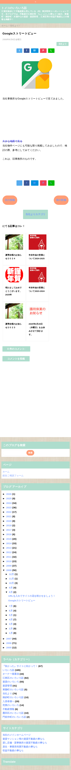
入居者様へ (8, 701)
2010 (9, 561)
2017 (9, 530)
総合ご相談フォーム (13, 475)
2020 (9, 521)
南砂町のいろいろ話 (13, 697)
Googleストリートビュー (21, 600)
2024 (9, 503)
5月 (11, 615)
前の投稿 (61, 200)
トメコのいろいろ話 (14, 7)
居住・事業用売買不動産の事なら (20, 746)
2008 (9, 570)
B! (34, 50)
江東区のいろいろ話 (13, 678)
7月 (11, 606)
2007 (9, 638)
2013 (9, 547)
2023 (9, 507)
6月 (11, 610)
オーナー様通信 (11, 674)
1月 (11, 633)
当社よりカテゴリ (35, 214)
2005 (9, 647)
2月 (11, 628)
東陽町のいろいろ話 (13, 689)
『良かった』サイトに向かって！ (20, 666)
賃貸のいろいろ (11, 681)
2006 (9, 643)
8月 (11, 592)
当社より (62, 44)
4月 (11, 619)
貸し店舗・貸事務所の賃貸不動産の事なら (25, 742)
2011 (9, 557)
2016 (9, 534)
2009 (9, 565)
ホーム (6, 471)
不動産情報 (8, 709)
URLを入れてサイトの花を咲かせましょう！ (31, 596)
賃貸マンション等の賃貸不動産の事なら (24, 739)
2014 (9, 543)
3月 (11, 624)
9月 (11, 587)
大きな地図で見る (12, 141)
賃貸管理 (7, 685)
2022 (9, 512)
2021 (9, 516)
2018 (9, 525)
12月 (12, 574)
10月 (12, 583)
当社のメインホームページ (17, 735)
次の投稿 (10, 200)
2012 (9, 552)
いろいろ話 (8, 670)
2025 (9, 498)
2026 (9, 494)
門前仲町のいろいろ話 (14, 717)
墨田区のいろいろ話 (13, 713)
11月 (12, 578)
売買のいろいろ (11, 705)
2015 (9, 539)
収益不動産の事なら (13, 750)
